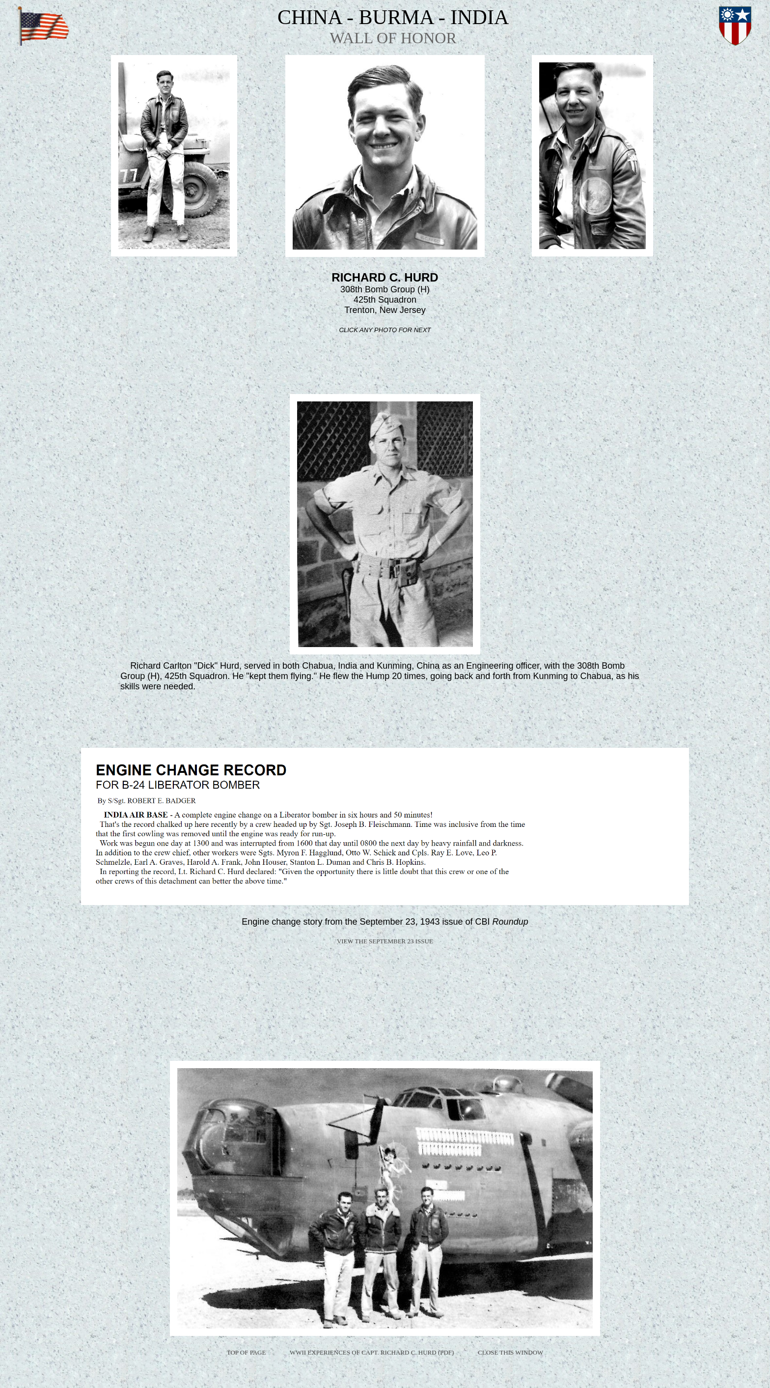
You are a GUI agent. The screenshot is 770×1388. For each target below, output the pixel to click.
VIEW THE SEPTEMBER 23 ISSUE (385, 941)
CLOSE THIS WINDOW (510, 1352)
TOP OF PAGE (246, 1352)
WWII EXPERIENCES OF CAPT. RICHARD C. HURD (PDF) (372, 1352)
